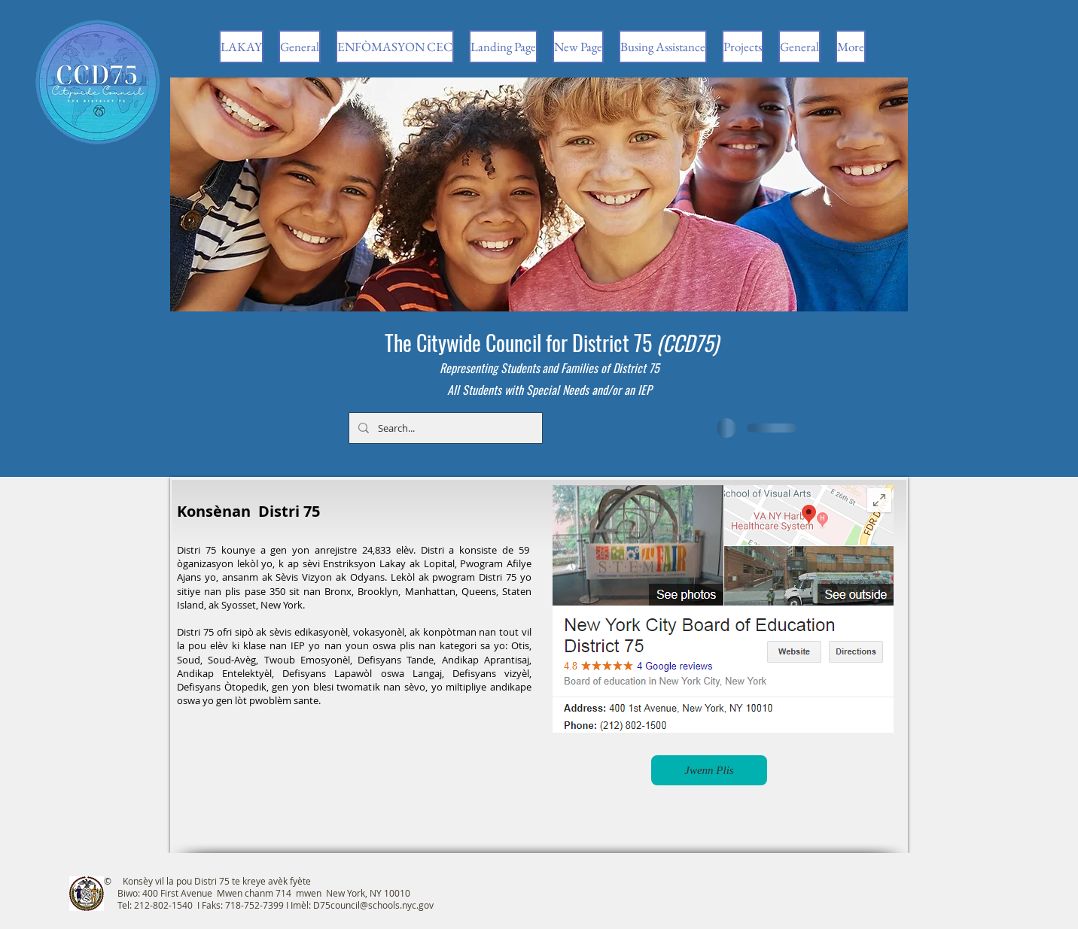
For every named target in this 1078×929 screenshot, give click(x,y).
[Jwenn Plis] (709, 770)
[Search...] (444, 428)
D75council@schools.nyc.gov (373, 905)
